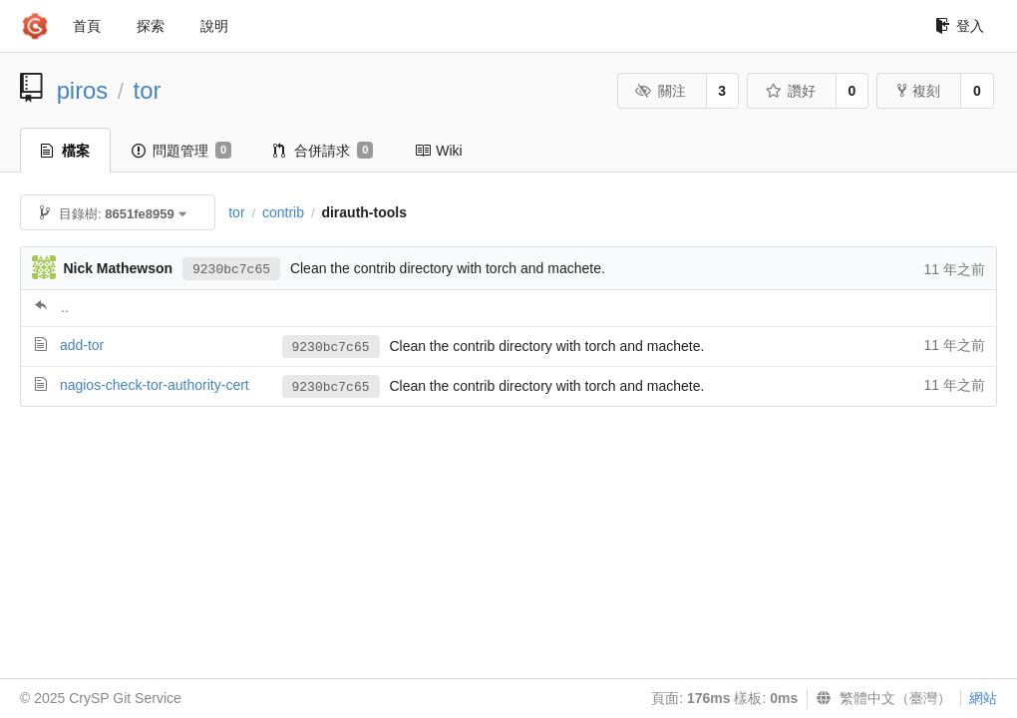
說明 (214, 26)
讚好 (790, 91)
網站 (983, 698)
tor (148, 90)
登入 (959, 26)
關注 (660, 91)
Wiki (438, 151)
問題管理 (181, 151)
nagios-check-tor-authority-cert (154, 385)
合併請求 (323, 151)
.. (65, 307)
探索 (151, 26)
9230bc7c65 (231, 269)
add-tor (82, 345)
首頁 (87, 26)
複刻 (918, 91)
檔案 (65, 151)
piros (83, 90)
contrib (283, 212)
